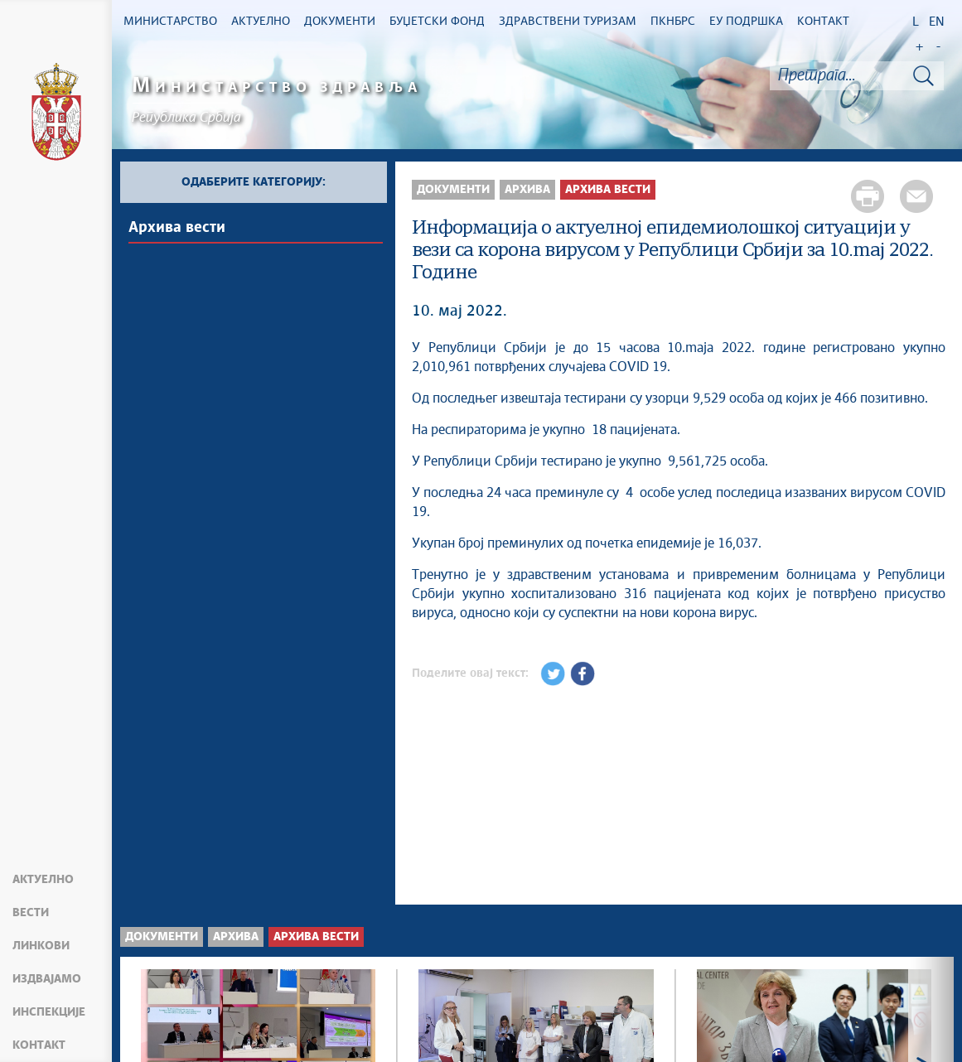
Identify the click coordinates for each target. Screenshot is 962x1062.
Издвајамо (46, 979)
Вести (30, 913)
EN (937, 22)
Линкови (41, 946)
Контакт (38, 1045)
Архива (527, 190)
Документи (453, 190)
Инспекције (48, 1012)
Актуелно (43, 880)
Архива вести (176, 227)
